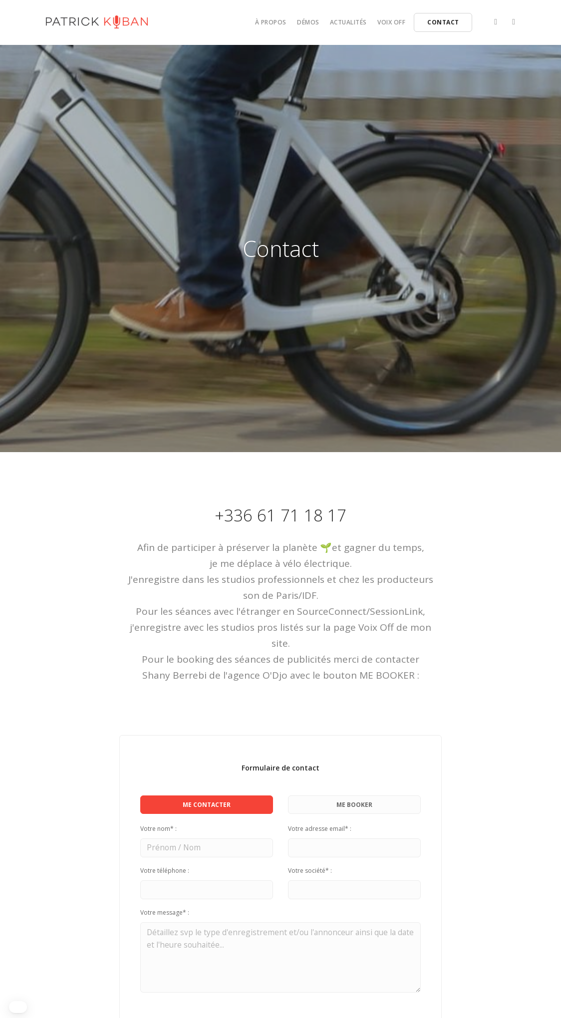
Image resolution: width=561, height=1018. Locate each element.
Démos (308, 22)
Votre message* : (164, 914)
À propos (270, 22)
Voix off (391, 22)
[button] (18, 1007)
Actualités (348, 22)
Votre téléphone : (164, 871)
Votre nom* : (158, 828)
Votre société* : (310, 871)
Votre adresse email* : (319, 828)
